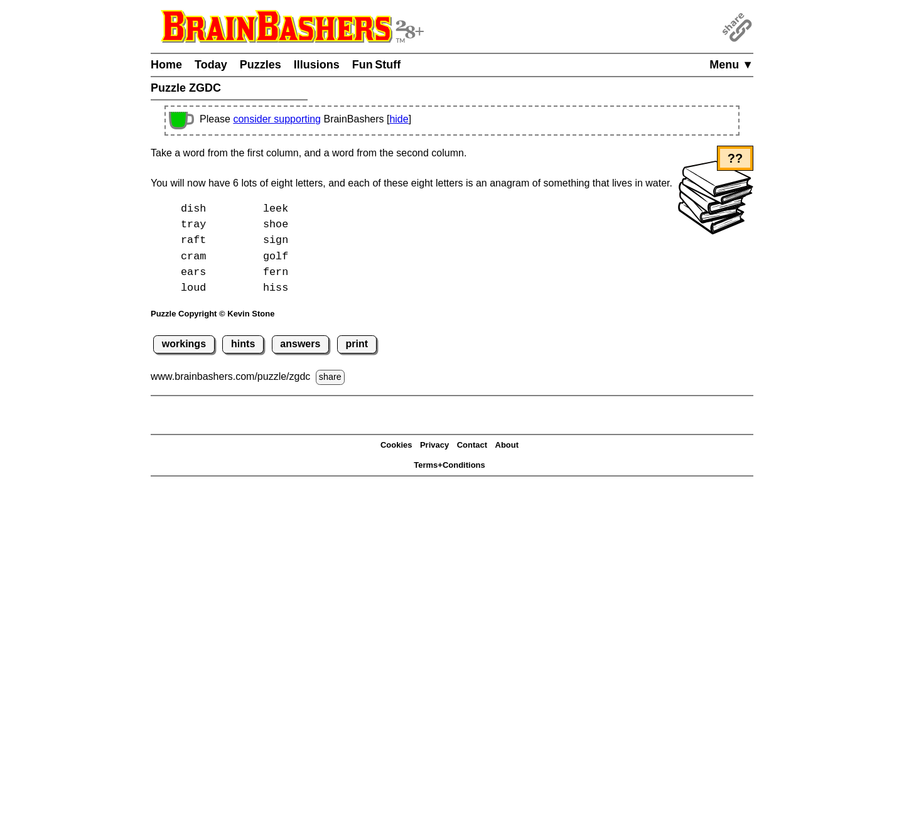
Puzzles (260, 64)
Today (211, 64)
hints (243, 343)
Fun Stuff (376, 64)
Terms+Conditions (449, 465)
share (330, 377)
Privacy (434, 445)
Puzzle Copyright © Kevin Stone (212, 313)
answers (300, 343)
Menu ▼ (731, 64)
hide (398, 119)
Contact (472, 445)
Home (166, 64)
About (507, 445)
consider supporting (277, 119)
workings (184, 343)
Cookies (396, 445)
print (356, 343)
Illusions (317, 64)
